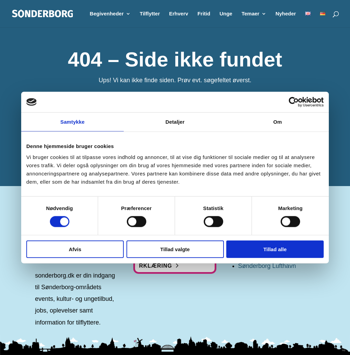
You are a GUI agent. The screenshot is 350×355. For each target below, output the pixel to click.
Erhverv (178, 13)
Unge (225, 13)
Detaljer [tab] (175, 122)
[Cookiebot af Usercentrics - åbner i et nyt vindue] (294, 102)
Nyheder (285, 13)
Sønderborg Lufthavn (267, 265)
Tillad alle (274, 249)
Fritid (204, 13)
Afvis (75, 249)
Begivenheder (107, 13)
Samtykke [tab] (72, 122)
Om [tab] (277, 122)
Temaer (250, 13)
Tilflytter (150, 13)
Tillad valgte (175, 249)
